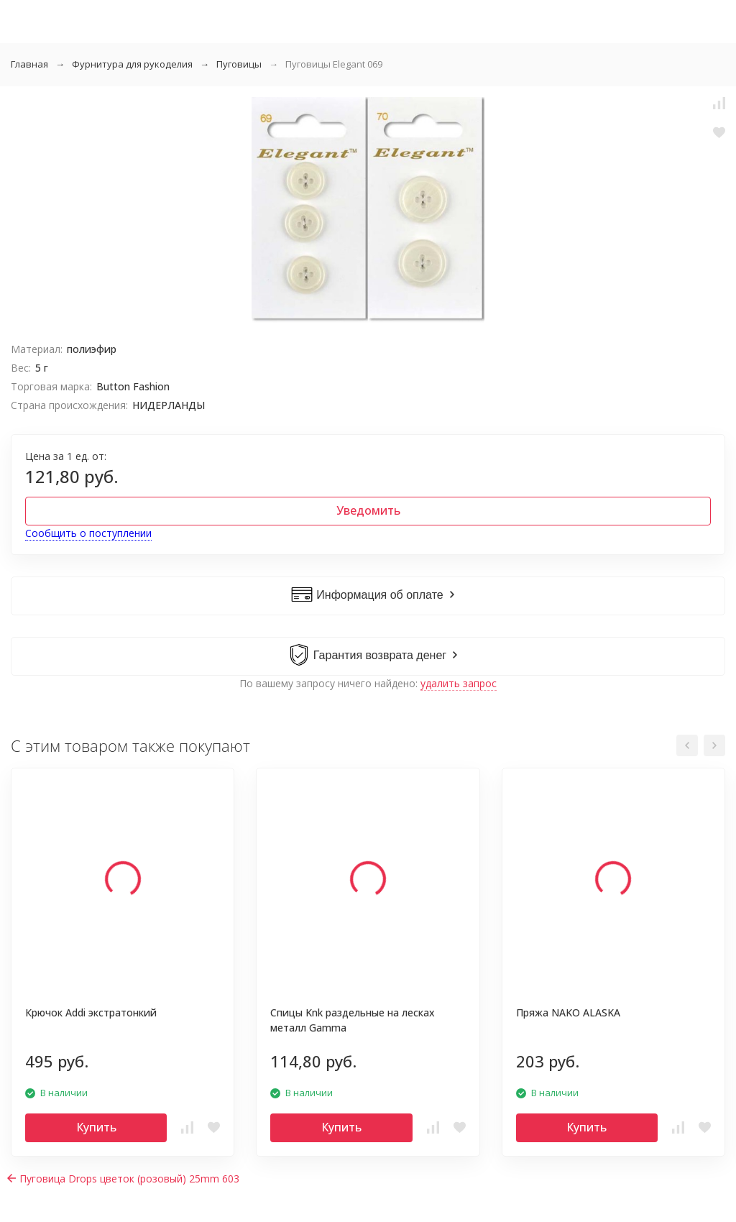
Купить (96, 1127)
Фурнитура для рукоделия (132, 64)
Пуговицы (239, 64)
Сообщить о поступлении (88, 533)
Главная (29, 64)
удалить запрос (458, 683)
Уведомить (368, 510)
